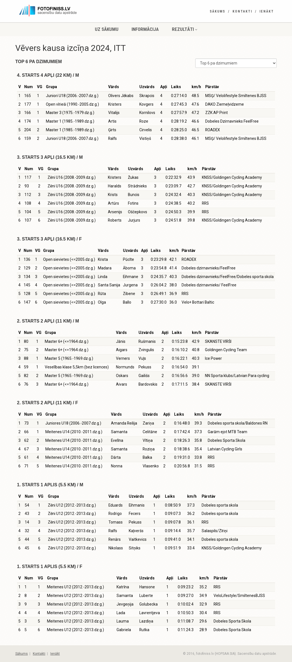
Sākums (217, 11)
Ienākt (266, 11)
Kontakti (242, 11)
